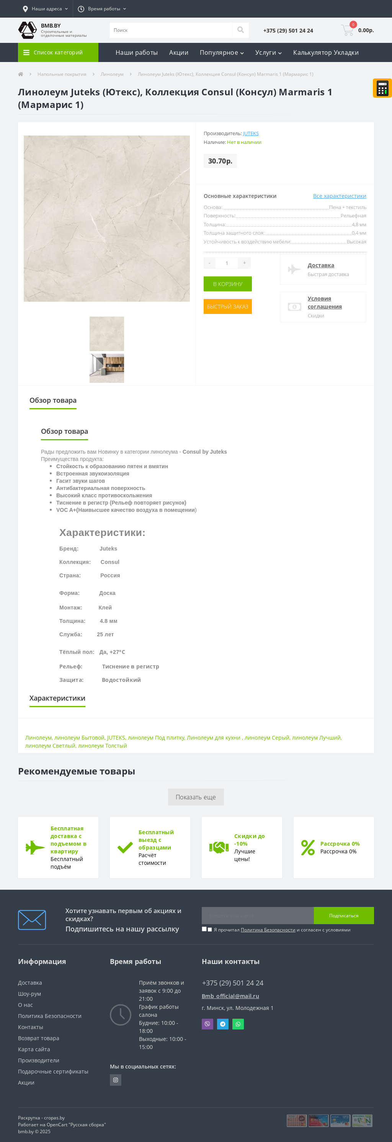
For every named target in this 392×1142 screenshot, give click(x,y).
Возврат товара (38, 1038)
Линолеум (112, 74)
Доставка (321, 265)
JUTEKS (116, 737)
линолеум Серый (267, 737)
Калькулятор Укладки (326, 52)
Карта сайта (34, 1049)
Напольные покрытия (62, 74)
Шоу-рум (29, 993)
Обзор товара (53, 400)
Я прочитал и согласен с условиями (282, 929)
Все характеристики (339, 195)
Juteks (251, 133)
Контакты (30, 1027)
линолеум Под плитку (156, 737)
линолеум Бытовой (79, 737)
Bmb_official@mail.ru (230, 996)
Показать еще (196, 797)
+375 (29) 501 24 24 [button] (232, 983)
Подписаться (344, 915)
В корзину (227, 284)
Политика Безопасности (268, 929)
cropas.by (54, 1117)
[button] (45, 9)
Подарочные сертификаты (53, 1071)
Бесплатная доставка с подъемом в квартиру (69, 840)
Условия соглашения (325, 302)
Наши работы (137, 52)
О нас (25, 1004)
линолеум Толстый (102, 745)
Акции (178, 52)
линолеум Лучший (316, 737)
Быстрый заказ (227, 306)
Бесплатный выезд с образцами (156, 839)
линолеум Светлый (50, 745)
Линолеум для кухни (214, 737)
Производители (38, 1060)
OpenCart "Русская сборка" (76, 1124)
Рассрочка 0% (340, 843)
